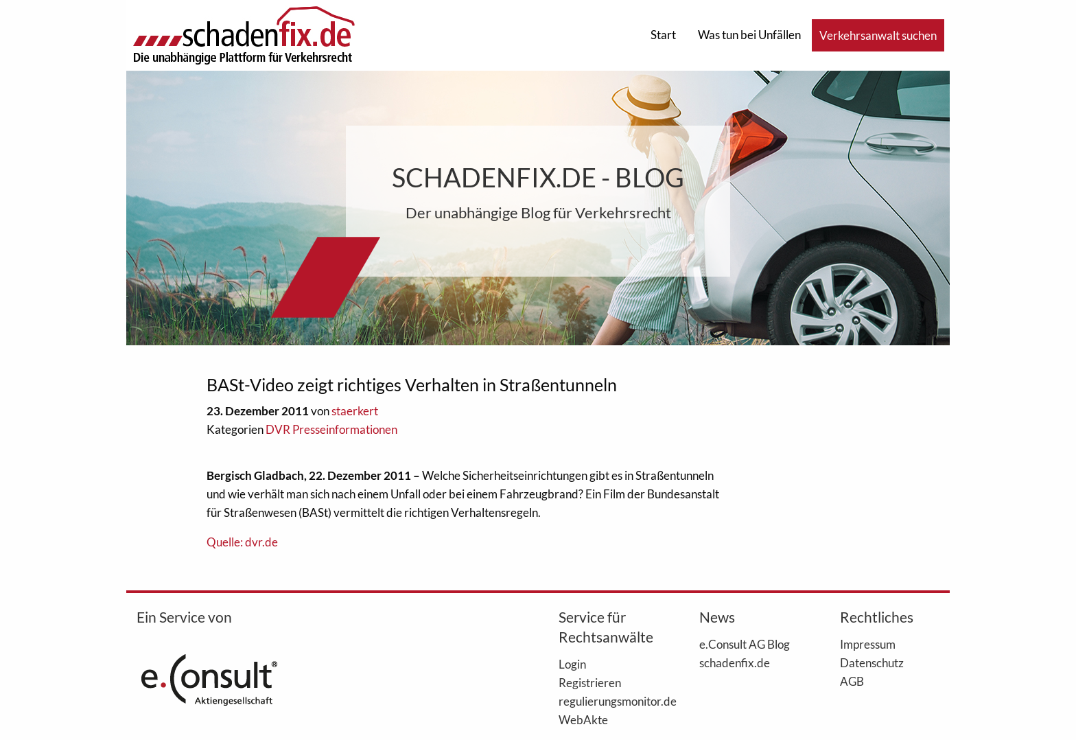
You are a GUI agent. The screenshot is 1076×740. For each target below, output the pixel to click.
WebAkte (583, 719)
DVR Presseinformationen (331, 429)
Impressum (868, 644)
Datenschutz (872, 662)
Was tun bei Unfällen (749, 34)
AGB (852, 681)
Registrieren (590, 682)
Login (572, 664)
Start (663, 34)
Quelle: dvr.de (242, 542)
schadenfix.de (734, 662)
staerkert (354, 411)
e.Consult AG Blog (744, 644)
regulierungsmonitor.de (608, 701)
